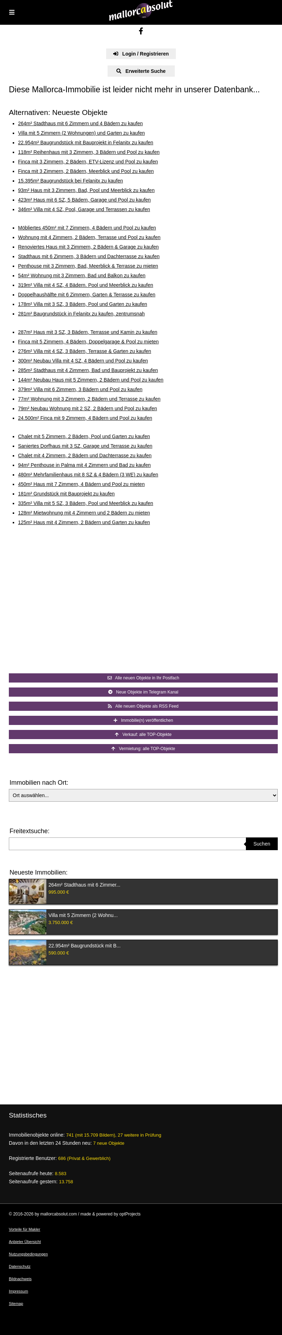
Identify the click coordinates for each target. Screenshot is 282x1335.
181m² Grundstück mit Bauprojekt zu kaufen (66, 494)
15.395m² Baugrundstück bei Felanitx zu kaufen (70, 181)
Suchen (261, 844)
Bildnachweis (20, 1279)
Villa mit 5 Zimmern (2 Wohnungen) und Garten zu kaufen (81, 133)
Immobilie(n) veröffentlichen (143, 720)
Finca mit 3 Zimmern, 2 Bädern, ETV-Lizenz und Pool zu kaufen (88, 161)
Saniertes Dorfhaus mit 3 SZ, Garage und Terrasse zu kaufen (85, 446)
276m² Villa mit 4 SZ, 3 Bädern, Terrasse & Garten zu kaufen (84, 351)
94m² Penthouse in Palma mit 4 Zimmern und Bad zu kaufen (84, 465)
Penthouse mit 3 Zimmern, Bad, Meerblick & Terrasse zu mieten (88, 266)
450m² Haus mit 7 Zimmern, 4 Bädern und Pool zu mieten (81, 484)
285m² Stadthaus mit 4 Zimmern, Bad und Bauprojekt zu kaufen (88, 370)
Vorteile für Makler (24, 1229)
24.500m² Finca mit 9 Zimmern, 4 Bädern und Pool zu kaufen (85, 418)
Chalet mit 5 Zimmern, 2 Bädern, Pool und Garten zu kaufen (84, 436)
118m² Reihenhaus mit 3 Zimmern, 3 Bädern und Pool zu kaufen (89, 152)
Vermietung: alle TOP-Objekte (143, 748)
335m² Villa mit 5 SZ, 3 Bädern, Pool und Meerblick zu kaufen (85, 503)
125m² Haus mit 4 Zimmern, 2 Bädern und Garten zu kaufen (84, 522)
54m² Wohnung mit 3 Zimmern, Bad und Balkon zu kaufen (81, 275)
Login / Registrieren (141, 54)
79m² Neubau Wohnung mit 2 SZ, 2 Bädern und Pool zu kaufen (87, 408)
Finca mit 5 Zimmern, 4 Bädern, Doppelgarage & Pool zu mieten (88, 341)
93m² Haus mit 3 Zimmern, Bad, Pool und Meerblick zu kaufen (86, 190)
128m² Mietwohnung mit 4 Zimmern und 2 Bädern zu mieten (84, 513)
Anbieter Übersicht (25, 1242)
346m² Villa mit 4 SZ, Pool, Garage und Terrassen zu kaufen (84, 209)
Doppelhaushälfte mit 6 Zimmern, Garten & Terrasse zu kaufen (86, 294)
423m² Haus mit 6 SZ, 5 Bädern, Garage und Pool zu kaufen (84, 200)
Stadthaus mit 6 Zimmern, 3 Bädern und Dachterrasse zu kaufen (89, 256)
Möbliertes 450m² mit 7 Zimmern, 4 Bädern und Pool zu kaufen (87, 228)
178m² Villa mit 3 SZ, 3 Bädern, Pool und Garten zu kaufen (82, 304)
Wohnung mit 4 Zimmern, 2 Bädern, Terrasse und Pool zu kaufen (89, 237)
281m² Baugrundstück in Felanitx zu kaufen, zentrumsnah (81, 314)
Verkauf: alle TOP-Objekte (143, 734)
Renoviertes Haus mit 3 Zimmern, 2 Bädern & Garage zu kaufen (88, 247)
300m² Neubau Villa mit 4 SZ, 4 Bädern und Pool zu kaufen (83, 361)
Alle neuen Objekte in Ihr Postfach (143, 677)
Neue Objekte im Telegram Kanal (143, 692)
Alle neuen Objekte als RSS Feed (143, 706)
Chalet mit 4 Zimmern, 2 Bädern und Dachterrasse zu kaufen (84, 455)
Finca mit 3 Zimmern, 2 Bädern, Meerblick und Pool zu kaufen (86, 171)
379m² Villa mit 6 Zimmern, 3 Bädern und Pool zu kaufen (80, 389)
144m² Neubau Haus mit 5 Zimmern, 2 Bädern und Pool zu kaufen (90, 380)
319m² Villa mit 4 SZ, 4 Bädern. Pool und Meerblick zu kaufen (85, 285)
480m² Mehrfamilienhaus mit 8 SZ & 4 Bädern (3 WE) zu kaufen (88, 474)
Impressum (18, 1291)
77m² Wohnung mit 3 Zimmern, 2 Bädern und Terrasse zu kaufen (89, 399)
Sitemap (16, 1303)
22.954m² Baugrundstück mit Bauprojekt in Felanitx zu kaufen (85, 142)
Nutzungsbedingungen (28, 1254)
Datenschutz (19, 1266)
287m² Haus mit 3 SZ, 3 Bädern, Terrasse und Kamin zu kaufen (87, 332)
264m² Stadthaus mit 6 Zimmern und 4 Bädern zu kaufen (80, 123)
